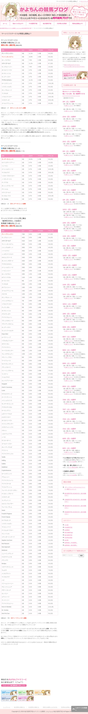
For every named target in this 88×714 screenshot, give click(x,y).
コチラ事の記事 (73, 467)
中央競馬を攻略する (33, 707)
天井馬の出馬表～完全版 (67, 707)
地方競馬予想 (47, 23)
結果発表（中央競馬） (70, 542)
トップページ (6, 707)
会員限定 (67, 530)
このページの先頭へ (81, 709)
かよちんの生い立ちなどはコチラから (74, 66)
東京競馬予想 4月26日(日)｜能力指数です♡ (75, 494)
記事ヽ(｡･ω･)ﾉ (69, 105)
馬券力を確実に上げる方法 (50, 707)
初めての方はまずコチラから (72, 65)
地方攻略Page (68, 532)
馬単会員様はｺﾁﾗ (77, 23)
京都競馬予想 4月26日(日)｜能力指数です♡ (75, 500)
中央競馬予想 (33, 23)
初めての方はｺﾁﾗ (18, 23)
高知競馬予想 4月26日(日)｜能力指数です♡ (75, 513)
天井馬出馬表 (68, 537)
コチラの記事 (72, 461)
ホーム (5, 23)
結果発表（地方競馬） (70, 545)
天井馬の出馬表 (62, 23)
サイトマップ (84, 1)
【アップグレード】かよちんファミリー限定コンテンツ (74, 488)
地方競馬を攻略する (19, 707)
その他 (66, 525)
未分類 (66, 540)
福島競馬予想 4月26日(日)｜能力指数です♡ (75, 506)
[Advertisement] (29, 660)
